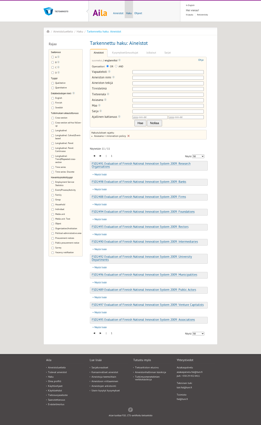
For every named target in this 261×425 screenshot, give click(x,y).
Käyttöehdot (55, 391)
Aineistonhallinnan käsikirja (150, 372)
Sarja (97, 111)
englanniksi (111, 60)
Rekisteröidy (202, 15)
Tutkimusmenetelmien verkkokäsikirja (147, 378)
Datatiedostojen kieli (61, 93)
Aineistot (118, 13)
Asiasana (99, 100)
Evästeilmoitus (56, 404)
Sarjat (167, 53)
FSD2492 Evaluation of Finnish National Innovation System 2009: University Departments (142, 258)
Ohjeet (138, 13)
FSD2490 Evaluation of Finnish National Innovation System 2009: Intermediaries (145, 242)
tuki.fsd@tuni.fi (184, 388)
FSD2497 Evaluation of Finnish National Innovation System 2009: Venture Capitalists (148, 305)
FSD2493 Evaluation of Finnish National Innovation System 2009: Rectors (140, 227)
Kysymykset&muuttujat (125, 53)
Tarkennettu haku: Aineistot (104, 32)
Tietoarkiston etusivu (147, 367)
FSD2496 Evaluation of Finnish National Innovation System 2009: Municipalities (144, 275)
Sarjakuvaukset (100, 367)
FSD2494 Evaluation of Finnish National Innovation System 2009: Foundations (143, 212)
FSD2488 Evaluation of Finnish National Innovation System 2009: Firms (139, 197)
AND (119, 66)
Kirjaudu (189, 15)
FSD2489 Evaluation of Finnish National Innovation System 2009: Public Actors (144, 290)
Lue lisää (96, 360)
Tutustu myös (142, 360)
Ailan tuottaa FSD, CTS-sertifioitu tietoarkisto (130, 415)
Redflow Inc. (130, 409)
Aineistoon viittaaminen (105, 381)
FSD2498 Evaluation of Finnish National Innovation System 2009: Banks (139, 182)
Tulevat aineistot (57, 372)
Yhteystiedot (185, 360)
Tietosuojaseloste (58, 395)
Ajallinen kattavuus (106, 117)
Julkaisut (151, 53)
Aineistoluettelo (63, 32)
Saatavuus (56, 52)
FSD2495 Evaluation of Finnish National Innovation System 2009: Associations (143, 320)
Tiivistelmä (99, 89)
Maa (96, 106)
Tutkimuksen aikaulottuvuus (64, 113)
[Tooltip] (58, 57)
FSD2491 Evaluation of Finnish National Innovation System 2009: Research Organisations (141, 165)
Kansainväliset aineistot (105, 372)
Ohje (201, 60)
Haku (129, 13)
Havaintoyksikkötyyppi (62, 177)
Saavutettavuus (56, 400)
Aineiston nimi (103, 77)
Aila (48, 31)
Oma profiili (54, 381)
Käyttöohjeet (55, 386)
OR (110, 66)
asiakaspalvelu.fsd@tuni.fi (189, 372)
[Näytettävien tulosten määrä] (198, 156)
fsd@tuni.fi (182, 399)
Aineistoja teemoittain (104, 377)
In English (190, 6)
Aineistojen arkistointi (104, 386)
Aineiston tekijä (102, 83)
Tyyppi (54, 78)
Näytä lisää (100, 174)
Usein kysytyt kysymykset (106, 391)
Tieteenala (100, 94)
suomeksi (97, 60)
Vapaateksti (101, 72)
